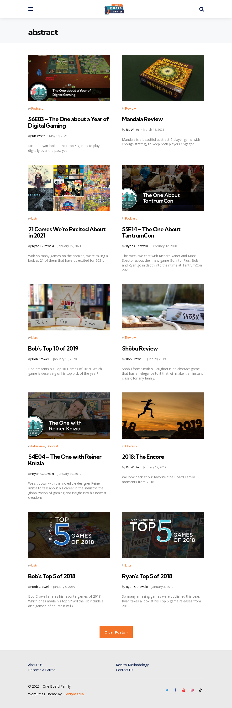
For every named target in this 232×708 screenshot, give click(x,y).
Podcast (37, 108)
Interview (38, 446)
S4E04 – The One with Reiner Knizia (64, 459)
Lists (34, 218)
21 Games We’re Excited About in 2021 (66, 232)
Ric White (38, 136)
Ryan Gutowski (43, 246)
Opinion (131, 446)
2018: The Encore (143, 456)
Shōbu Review (140, 348)
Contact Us (124, 670)
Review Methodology (132, 665)
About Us (35, 665)
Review (130, 108)
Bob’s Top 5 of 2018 (51, 576)
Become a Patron (42, 670)
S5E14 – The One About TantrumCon (151, 232)
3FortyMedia (73, 694)
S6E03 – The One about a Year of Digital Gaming (68, 122)
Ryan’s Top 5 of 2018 (147, 576)
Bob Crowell (40, 359)
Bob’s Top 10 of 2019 (53, 348)
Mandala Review (142, 119)
